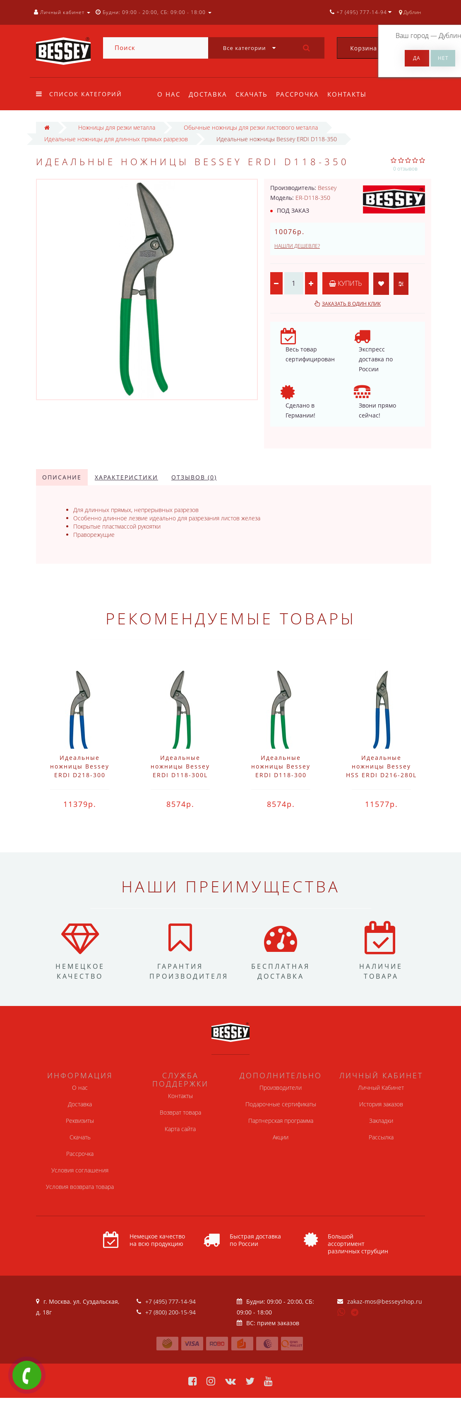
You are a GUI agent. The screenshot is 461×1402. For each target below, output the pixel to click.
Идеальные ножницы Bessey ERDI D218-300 (79, 766)
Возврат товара (180, 1112)
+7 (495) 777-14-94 (170, 1301)
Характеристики (126, 477)
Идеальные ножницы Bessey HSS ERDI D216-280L (381, 766)
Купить (345, 283)
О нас (168, 94)
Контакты (352, 94)
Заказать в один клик (351, 303)
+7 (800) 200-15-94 (170, 1312)
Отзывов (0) (194, 477)
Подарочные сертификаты (280, 1104)
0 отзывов (405, 168)
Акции (280, 1137)
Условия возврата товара (80, 1187)
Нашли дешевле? (297, 245)
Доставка (209, 94)
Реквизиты (80, 1120)
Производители (280, 1087)
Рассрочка (301, 94)
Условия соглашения (79, 1170)
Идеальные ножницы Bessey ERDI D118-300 (280, 766)
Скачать (254, 94)
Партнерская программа (280, 1120)
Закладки (381, 1120)
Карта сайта (180, 1129)
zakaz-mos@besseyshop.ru (384, 1301)
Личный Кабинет (381, 1087)
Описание (62, 477)
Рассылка (381, 1137)
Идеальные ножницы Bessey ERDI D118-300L (180, 766)
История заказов (381, 1104)
